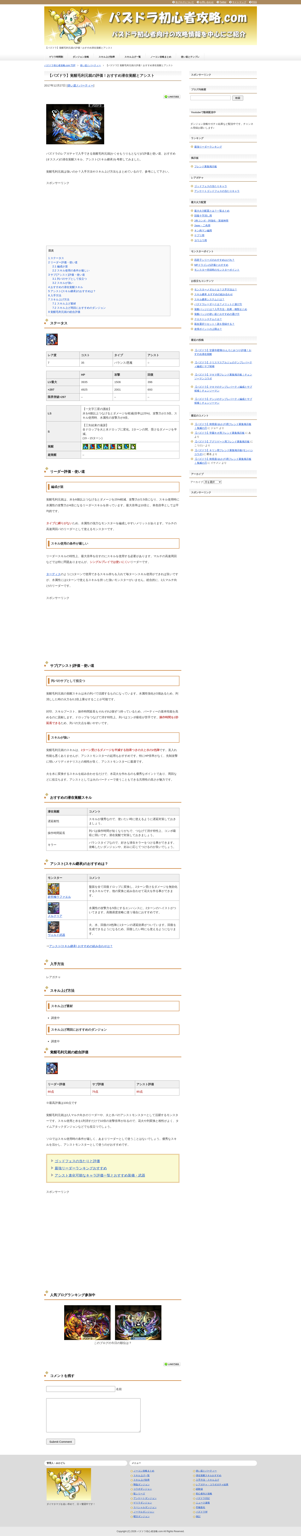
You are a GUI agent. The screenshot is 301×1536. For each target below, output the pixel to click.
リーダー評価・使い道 (63, 262)
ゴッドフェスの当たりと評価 (77, 1161)
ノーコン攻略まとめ (160, 57)
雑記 (198, 1516)
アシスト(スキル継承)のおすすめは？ (72, 291)
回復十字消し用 (203, 215)
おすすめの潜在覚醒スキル (65, 287)
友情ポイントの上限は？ (208, 329)
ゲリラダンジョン (142, 1502)
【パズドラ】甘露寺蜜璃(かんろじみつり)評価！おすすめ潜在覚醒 (222, 352)
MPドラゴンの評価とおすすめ (211, 264)
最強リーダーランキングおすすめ (81, 1168)
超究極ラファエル (59, 896)
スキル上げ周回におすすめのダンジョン (79, 307)
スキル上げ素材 (64, 303)
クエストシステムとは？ (208, 319)
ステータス (56, 258)
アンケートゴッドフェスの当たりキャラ (217, 191)
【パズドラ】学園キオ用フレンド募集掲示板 (219, 432)
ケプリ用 (199, 235)
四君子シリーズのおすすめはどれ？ (214, 259)
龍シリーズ (139, 1493)
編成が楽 (60, 266)
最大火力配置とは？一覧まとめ (211, 210)
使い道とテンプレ (190, 57)
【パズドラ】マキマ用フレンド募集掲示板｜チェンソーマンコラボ (223, 376)
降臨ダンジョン (141, 1484)
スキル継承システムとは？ (209, 299)
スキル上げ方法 (59, 299)
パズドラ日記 (203, 1498)
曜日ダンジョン (141, 1516)
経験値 (199, 1489)
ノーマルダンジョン (143, 1511)
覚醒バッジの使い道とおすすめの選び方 (217, 314)
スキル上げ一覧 (132, 57)
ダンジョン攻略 (81, 57)
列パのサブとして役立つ (69, 278)
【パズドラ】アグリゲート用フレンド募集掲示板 (222, 441)
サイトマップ (239, 2)
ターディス (53, 574)
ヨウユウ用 (200, 240)
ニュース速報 (203, 1502)
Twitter (223, 2)
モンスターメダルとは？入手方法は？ (215, 289)
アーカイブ (196, 482)
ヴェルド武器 (56, 934)
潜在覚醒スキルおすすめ (208, 1475)
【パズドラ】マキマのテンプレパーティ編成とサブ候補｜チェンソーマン (223, 388)
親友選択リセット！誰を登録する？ (214, 323)
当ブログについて (184, 2)
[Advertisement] (113, 212)
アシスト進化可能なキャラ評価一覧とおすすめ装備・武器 (100, 1175)
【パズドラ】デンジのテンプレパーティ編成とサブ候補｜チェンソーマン (223, 401)
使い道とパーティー (80, 85)
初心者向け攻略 (204, 1493)
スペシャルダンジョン (145, 1507)
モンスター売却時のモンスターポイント (217, 269)
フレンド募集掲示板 (205, 166)
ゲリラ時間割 (56, 57)
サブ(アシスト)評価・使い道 (66, 274)
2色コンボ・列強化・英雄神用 (211, 220)
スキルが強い (62, 282)
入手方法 (54, 295)
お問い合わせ (207, 2)
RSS (254, 2)
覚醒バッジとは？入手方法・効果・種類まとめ (220, 309)
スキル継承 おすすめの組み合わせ (213, 294)
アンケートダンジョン (145, 1498)
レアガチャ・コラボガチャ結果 (212, 1484)
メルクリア (55, 916)
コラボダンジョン (142, 1489)
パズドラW (201, 1511)
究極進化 (200, 1507)
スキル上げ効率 (107, 57)
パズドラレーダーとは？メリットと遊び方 (218, 304)
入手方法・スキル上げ (207, 1480)
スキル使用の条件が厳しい (71, 270)
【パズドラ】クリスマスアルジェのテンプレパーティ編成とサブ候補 (223, 364)
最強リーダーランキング (208, 146)
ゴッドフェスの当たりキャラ (210, 186)
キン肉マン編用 (203, 230)
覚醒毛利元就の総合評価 (64, 311)
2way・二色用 (202, 225)
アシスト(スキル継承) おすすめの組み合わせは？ (81, 946)
